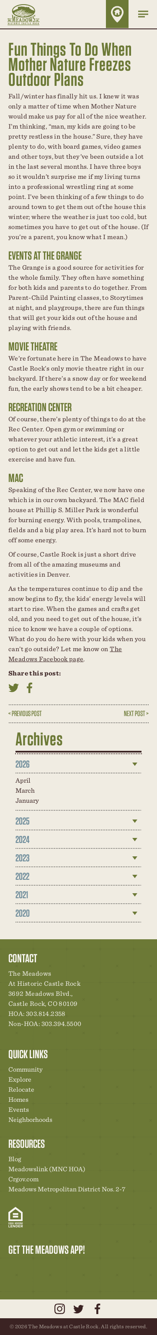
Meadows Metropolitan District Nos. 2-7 (66, 1189)
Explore (19, 1079)
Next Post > (136, 713)
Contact (87, 1267)
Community (25, 1069)
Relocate (21, 1089)
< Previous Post (25, 713)
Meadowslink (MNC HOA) (46, 1169)
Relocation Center (30, 1267)
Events (18, 1109)
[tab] (78, 764)
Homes (18, 1099)
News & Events (72, 1267)
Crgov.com (23, 1179)
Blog (14, 1159)
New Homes (58, 1267)
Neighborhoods (30, 1120)
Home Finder (117, 14)
